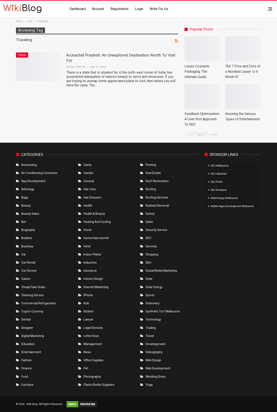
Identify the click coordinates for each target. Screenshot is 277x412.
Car (23, 254)
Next (202, 134)
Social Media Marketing (161, 270)
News (87, 352)
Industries (90, 262)
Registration (119, 9)
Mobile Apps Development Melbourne (232, 206)
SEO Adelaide (219, 173)
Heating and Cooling (97, 221)
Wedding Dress (156, 376)
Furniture (27, 384)
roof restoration (157, 181)
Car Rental (28, 262)
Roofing (151, 189)
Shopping (152, 254)
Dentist (26, 319)
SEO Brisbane (219, 190)
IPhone (88, 295)
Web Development (158, 368)
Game (88, 165)
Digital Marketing (32, 336)
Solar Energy (154, 287)
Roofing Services (157, 197)
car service (29, 270)
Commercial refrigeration (38, 303)
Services (151, 246)
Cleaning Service (32, 295)
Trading (151, 327)
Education (28, 344)
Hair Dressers (92, 197)
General (89, 181)
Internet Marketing (96, 287)
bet (23, 221)
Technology (153, 319)
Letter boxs (91, 336)
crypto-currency (32, 311)
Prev (190, 134)
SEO (148, 238)
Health (88, 205)
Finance (26, 368)
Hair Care (90, 189)
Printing (151, 165)
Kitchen (89, 311)
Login (139, 9)
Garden (88, 173)
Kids (86, 303)
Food (24, 376)
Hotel (87, 246)
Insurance (90, 270)
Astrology (27, 189)
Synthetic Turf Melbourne (163, 311)
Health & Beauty (94, 213)
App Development (33, 181)
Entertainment (31, 352)
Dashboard (77, 9)
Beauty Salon (30, 213)
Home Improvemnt (96, 238)
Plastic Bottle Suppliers (99, 384)
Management (93, 344)
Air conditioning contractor (39, 173)
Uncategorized (155, 344)
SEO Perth (216, 181)
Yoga (149, 384)
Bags (24, 197)
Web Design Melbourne (224, 198)
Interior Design (93, 278)
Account (98, 9)
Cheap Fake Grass (33, 287)
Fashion (26, 360)
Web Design (153, 360)
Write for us (159, 9)
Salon (149, 221)
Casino (25, 278)
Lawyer (88, 319)
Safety (150, 213)
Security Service (156, 230)
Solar (149, 278)
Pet (86, 368)
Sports (150, 295)
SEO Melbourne (220, 165)
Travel (22, 55)
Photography (92, 376)
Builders (26, 238)
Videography (154, 352)
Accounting (29, 165)
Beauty (26, 205)
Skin (148, 262)
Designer (27, 327)
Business (27, 246)
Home (88, 230)
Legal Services (93, 327)
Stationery (153, 303)
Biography (28, 230)
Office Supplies (94, 360)
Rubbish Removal (157, 205)
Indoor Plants (92, 254)
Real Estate (153, 173)
